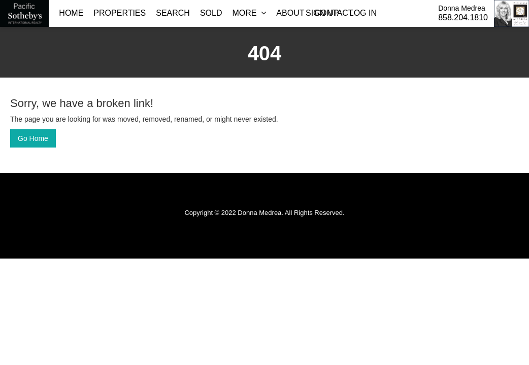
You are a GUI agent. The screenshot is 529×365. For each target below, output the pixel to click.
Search (173, 13)
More (249, 13)
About (290, 13)
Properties (119, 13)
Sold (211, 13)
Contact (333, 13)
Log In (363, 13)
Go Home (33, 138)
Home (71, 13)
